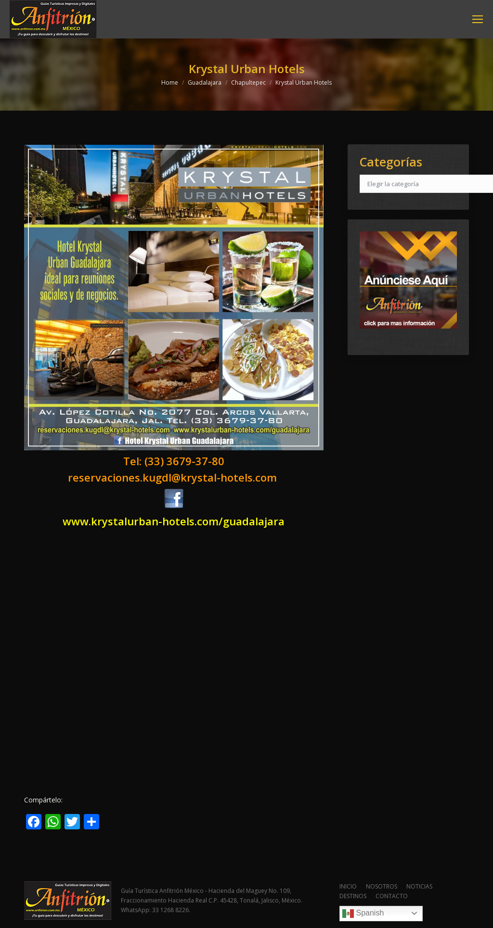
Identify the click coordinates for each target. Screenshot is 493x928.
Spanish (363, 913)
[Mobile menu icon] (477, 19)
